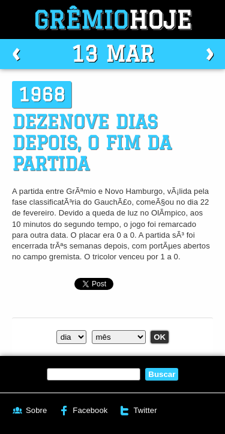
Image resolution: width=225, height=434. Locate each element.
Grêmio (113, 19)
